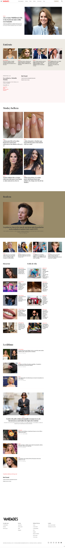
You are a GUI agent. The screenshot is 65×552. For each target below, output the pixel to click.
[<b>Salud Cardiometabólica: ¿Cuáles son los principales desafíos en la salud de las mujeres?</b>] (10, 286)
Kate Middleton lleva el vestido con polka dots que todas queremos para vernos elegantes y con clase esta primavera (54, 63)
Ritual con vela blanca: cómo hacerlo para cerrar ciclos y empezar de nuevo (30, 432)
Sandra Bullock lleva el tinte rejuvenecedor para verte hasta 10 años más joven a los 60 (12, 179)
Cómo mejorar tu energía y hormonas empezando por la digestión (22, 299)
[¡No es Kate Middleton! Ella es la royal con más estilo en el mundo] (43, 21)
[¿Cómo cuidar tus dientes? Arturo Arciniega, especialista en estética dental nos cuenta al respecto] (10, 314)
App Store (5, 87)
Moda (30, 1)
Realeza (26, 1)
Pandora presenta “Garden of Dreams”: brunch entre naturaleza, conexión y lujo (45, 300)
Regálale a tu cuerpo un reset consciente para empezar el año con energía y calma (21, 326)
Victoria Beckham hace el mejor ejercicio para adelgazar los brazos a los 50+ (22, 271)
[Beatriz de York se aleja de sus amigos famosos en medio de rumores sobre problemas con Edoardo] (25, 53)
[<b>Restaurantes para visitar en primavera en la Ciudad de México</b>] (34, 328)
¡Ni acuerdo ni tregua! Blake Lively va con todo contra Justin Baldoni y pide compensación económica (31, 351)
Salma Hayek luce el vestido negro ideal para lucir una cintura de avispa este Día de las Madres (33, 180)
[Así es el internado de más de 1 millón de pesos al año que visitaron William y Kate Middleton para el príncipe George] (40, 53)
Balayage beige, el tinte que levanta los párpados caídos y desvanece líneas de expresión (30, 445)
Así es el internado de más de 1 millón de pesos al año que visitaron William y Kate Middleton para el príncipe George (39, 63)
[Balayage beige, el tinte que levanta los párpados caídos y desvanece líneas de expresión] (10, 448)
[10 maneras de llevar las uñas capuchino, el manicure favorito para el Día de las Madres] (10, 368)
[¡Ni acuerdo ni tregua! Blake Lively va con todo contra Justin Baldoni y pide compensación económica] (10, 354)
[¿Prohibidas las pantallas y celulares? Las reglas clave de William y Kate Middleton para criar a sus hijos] (40, 247)
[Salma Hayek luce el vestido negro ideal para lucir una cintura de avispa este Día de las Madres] (34, 162)
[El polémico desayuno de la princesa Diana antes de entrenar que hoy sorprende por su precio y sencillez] (55, 247)
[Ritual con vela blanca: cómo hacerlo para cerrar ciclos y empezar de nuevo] (10, 435)
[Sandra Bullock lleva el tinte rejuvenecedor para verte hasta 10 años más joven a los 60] (13, 162)
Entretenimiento (20, 1)
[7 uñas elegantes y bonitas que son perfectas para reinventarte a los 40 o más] (34, 125)
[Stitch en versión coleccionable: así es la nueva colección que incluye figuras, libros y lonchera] (34, 273)
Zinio (4, 88)
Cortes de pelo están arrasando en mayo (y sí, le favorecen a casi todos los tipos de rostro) (23, 420)
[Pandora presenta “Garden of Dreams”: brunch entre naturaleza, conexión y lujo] (34, 300)
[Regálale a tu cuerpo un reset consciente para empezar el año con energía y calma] (10, 327)
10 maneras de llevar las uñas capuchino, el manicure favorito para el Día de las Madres (29, 365)
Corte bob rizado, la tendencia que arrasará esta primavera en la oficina (31, 378)
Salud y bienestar (21, 268)
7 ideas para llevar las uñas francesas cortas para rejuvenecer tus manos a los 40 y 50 (13, 143)
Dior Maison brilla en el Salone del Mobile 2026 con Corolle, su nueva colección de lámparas (45, 287)
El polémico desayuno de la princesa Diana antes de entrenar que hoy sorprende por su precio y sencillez (55, 256)
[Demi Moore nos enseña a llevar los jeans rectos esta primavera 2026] (10, 462)
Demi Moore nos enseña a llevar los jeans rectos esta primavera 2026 (29, 459)
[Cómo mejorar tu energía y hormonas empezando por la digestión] (10, 300)
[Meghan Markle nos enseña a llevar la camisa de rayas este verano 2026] (25, 247)
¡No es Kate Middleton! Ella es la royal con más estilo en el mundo (12, 20)
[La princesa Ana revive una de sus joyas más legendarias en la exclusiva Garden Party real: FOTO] (23, 213)
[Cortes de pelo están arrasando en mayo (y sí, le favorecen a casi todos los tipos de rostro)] (23, 404)
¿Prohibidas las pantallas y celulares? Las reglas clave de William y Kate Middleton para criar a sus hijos (39, 256)
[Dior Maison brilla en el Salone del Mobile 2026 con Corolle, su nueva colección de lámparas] (34, 287)
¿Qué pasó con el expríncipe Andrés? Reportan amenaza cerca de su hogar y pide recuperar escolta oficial (9, 256)
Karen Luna (25, 233)
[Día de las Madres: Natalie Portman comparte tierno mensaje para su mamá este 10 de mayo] (10, 53)
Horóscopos (39, 1)
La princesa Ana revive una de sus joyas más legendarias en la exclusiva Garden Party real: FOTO (23, 228)
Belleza (34, 1)
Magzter (5, 90)
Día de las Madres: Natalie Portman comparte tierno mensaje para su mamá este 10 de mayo (9, 63)
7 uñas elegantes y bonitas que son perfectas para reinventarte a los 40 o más (33, 142)
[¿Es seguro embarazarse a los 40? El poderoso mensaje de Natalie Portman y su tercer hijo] (34, 314)
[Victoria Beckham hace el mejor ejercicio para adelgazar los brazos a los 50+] (10, 273)
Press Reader (5, 89)
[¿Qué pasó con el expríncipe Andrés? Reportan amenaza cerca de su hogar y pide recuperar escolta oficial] (10, 247)
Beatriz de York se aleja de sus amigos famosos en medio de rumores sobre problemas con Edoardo (24, 63)
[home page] (6, 1)
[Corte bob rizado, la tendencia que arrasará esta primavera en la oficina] (10, 381)
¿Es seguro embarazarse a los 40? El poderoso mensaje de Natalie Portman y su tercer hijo (45, 314)
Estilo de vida (44, 268)
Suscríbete (56, 1)
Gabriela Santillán (24, 433)
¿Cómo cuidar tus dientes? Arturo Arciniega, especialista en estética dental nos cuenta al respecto (22, 313)
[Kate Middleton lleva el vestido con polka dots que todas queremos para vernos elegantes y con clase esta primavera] (55, 53)
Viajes (44, 1)
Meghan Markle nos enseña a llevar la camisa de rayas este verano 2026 (24, 256)
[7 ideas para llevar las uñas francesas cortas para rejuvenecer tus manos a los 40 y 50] (13, 125)
